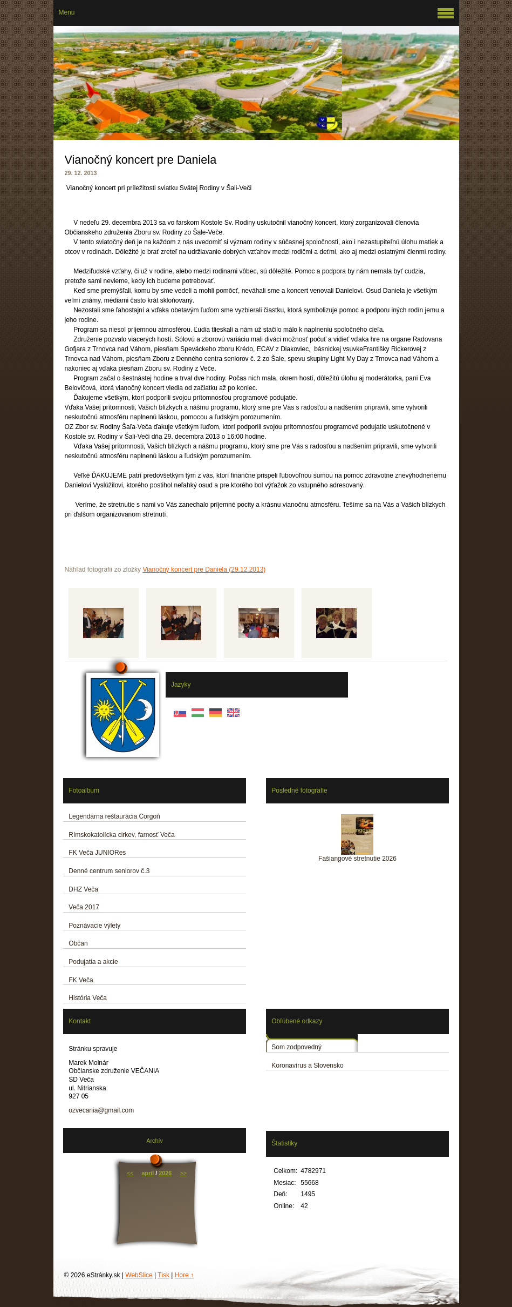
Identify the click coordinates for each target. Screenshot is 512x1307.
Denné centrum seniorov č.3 (109, 871)
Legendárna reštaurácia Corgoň (114, 816)
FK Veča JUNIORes (97, 852)
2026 (165, 1173)
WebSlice (138, 1275)
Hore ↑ (184, 1275)
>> (183, 1173)
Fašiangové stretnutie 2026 (357, 858)
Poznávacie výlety (94, 925)
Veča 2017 (84, 907)
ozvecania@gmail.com (101, 1110)
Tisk (163, 1275)
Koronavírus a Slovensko (307, 1065)
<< (130, 1173)
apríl (148, 1173)
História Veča (88, 998)
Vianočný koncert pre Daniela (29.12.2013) (203, 569)
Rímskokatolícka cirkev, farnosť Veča (121, 835)
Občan (78, 943)
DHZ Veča (83, 889)
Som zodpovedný (296, 1047)
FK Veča (81, 980)
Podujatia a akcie (93, 962)
